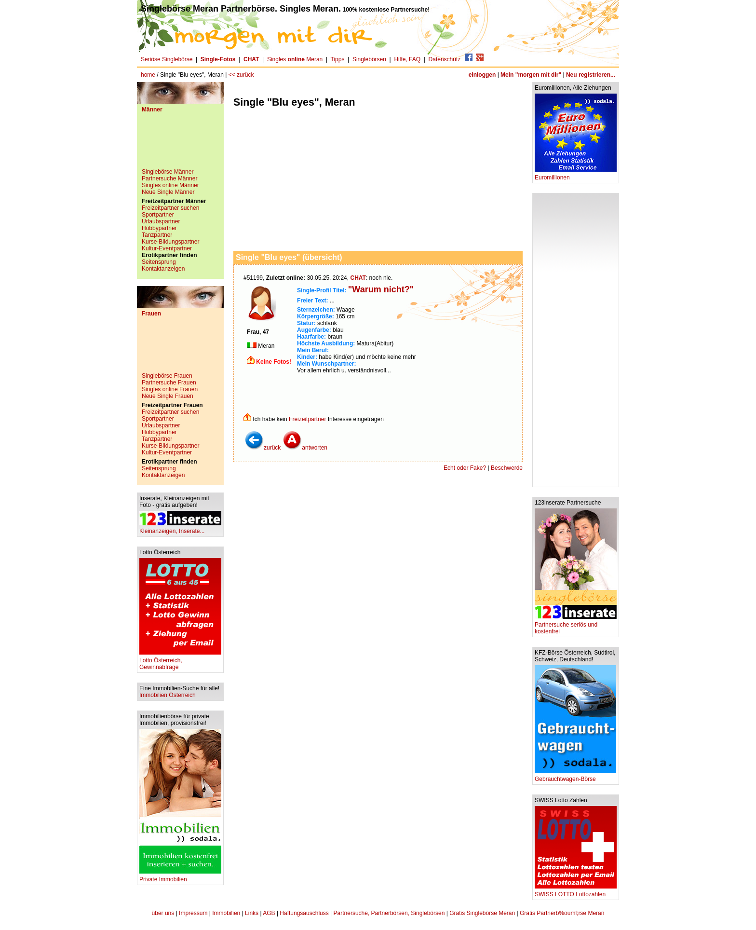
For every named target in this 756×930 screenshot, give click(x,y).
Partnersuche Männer (169, 178)
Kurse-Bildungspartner (170, 241)
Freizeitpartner (307, 419)
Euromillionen (576, 175)
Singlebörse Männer (167, 171)
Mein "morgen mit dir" (530, 74)
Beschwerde (507, 468)
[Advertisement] (180, 144)
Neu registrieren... (590, 74)
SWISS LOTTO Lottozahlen (576, 892)
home (148, 74)
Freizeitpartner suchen (170, 208)
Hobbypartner (159, 228)
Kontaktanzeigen (163, 268)
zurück (262, 447)
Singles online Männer (170, 185)
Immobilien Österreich (167, 695)
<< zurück (241, 74)
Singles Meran (295, 59)
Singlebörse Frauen (167, 375)
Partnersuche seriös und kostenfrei (576, 625)
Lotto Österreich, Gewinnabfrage (180, 661)
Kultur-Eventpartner (167, 248)
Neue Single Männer (168, 192)
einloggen (482, 74)
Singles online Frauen (170, 389)
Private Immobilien (180, 877)
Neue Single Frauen (167, 396)
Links (251, 913)
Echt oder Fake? (465, 468)
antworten (305, 447)
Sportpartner (158, 214)
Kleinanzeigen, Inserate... (180, 528)
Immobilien (226, 913)
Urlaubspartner (161, 221)
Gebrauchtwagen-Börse (575, 776)
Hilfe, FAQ (407, 59)
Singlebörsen (369, 59)
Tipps (338, 59)
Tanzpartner (157, 235)
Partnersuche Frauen (169, 382)
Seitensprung (159, 262)
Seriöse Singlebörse (166, 59)
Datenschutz (445, 59)
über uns (163, 913)
